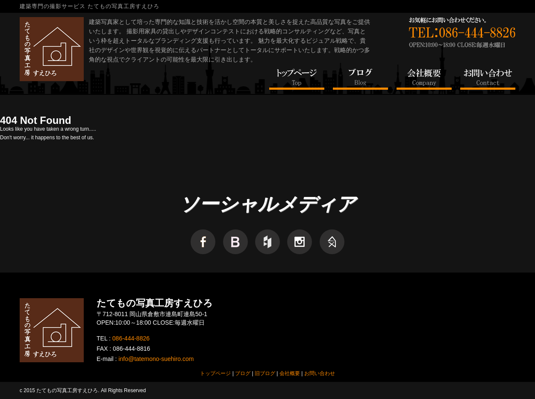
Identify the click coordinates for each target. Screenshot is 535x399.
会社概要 (289, 373)
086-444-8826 (131, 338)
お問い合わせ (319, 373)
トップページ (215, 373)
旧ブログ (265, 373)
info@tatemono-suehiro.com (156, 358)
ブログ (242, 373)
